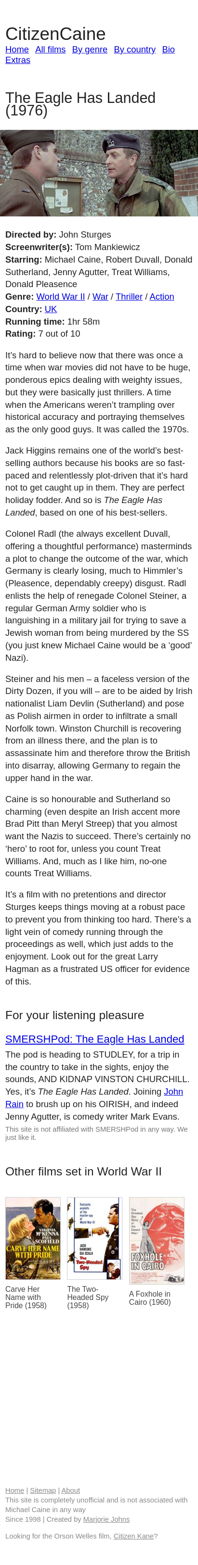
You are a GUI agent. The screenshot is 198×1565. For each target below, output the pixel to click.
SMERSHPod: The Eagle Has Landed (94, 1039)
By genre (90, 49)
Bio (168, 49)
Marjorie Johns (106, 1519)
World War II (60, 296)
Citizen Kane (134, 1536)
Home (17, 49)
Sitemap (43, 1490)
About (71, 1490)
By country (135, 49)
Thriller (129, 296)
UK (51, 309)
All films (50, 49)
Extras (17, 60)
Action (162, 296)
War (100, 296)
